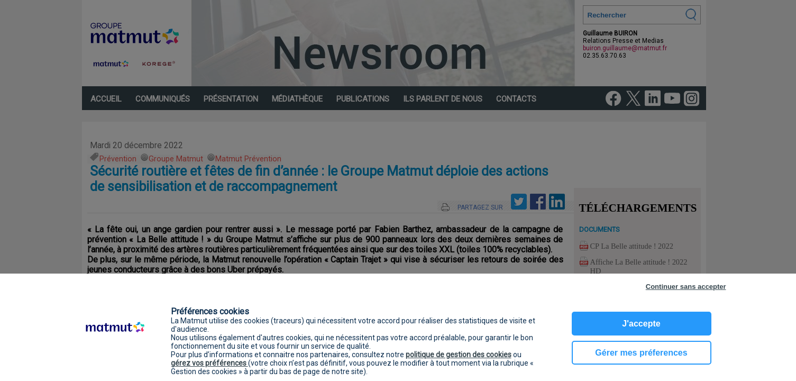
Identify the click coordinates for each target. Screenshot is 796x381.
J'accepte (641, 323)
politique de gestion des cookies (458, 354)
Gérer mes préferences (641, 352)
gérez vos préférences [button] (209, 363)
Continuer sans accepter (686, 287)
